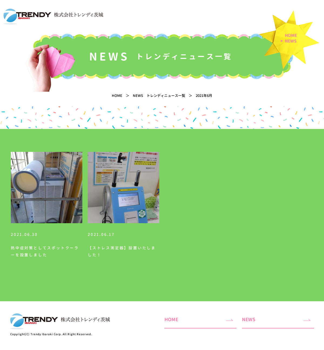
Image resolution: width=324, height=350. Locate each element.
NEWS (290, 41)
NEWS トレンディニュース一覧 (159, 95)
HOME (291, 35)
